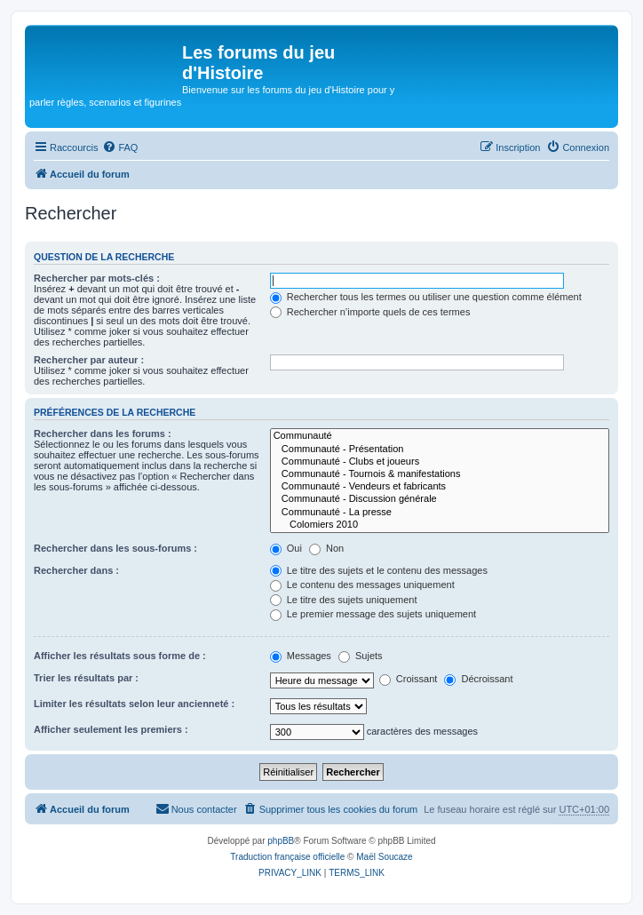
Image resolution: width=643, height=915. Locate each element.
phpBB (280, 841)
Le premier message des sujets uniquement (373, 614)
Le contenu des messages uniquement (362, 584)
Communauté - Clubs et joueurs (439, 462)
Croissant (408, 678)
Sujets (360, 655)
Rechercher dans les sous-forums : (115, 548)
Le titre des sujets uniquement (343, 599)
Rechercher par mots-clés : (97, 278)
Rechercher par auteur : (89, 359)
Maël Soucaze (384, 857)
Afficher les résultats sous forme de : (120, 655)
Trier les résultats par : (86, 677)
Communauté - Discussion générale (439, 499)
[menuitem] (120, 147)
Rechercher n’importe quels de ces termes (370, 311)
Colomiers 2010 (439, 525)
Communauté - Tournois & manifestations (439, 474)
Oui (286, 548)
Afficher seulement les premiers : (111, 729)
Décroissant (478, 678)
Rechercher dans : (76, 570)
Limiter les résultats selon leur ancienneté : (134, 703)
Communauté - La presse (439, 512)
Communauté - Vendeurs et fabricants (439, 487)
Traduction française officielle (287, 857)
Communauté (439, 436)
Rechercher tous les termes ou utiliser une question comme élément (426, 296)
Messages (300, 655)
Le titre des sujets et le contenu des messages (379, 570)
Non (326, 548)
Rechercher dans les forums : (102, 433)
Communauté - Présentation (439, 449)
